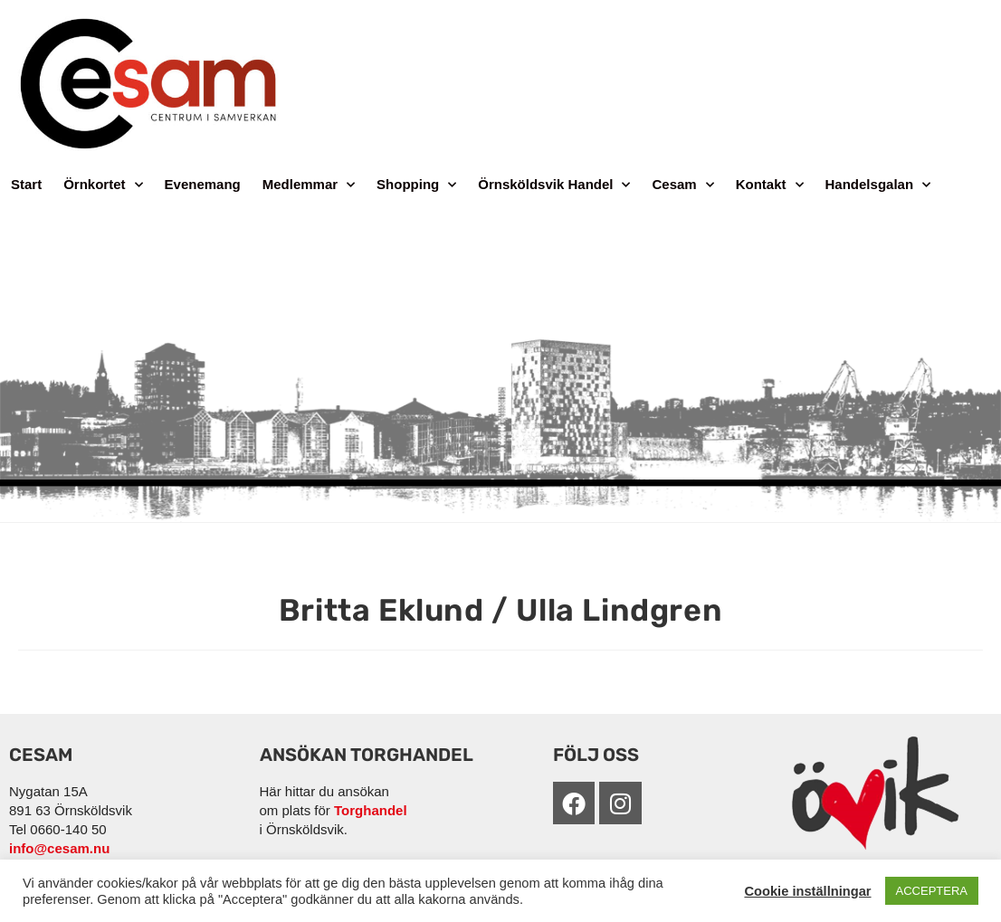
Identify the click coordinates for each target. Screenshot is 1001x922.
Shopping (416, 185)
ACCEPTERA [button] (932, 891)
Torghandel (370, 810)
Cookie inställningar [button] (807, 891)
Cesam (682, 185)
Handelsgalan (878, 185)
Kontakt (770, 185)
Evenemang (203, 184)
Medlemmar (308, 185)
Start (26, 184)
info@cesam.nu (59, 848)
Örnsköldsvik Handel (554, 185)
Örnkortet (102, 185)
